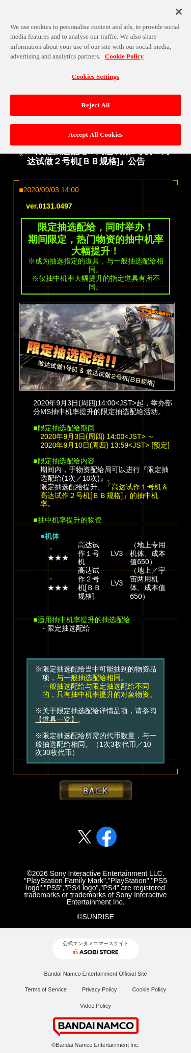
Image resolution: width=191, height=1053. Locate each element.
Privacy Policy (99, 989)
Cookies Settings (95, 74)
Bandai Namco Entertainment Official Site (95, 974)
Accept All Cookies (95, 132)
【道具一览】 (56, 719)
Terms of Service (46, 989)
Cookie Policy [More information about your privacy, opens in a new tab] (124, 53)
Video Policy (95, 1006)
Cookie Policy (149, 989)
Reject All (95, 102)
